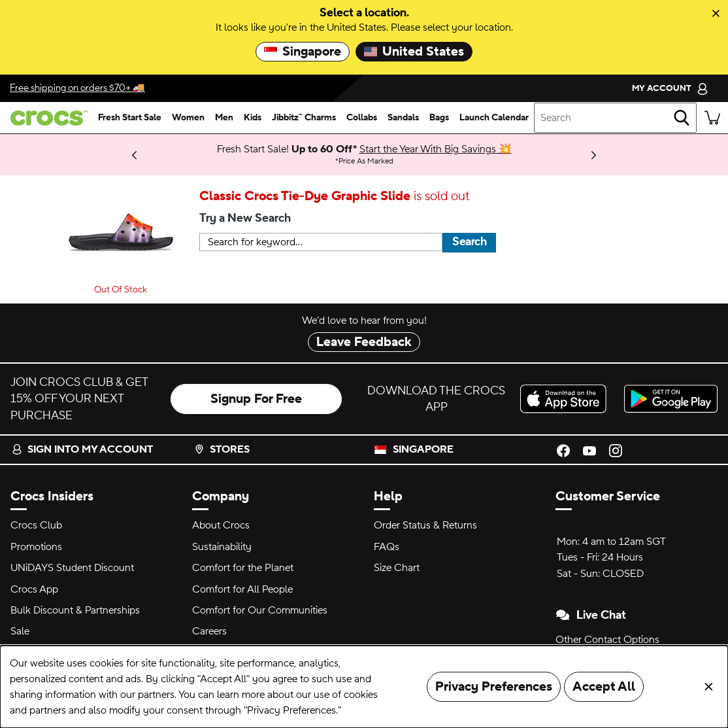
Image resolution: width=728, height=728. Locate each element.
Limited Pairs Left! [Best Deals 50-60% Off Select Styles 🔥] (66, 154)
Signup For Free (256, 398)
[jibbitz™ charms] (304, 117)
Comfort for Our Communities (259, 610)
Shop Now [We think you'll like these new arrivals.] (55, 154)
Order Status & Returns (425, 525)
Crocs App (34, 589)
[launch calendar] (494, 117)
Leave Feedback (364, 342)
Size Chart (397, 567)
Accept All (603, 686)
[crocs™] (46, 118)
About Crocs (221, 525)
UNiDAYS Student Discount (72, 567)
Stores (222, 449)
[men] (224, 117)
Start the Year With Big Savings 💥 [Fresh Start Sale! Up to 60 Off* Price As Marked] (435, 149)
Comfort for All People (242, 589)
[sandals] (403, 117)
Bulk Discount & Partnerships (75, 610)
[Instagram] (615, 449)
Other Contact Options (607, 639)
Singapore (302, 51)
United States (414, 51)
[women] (188, 117)
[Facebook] (563, 449)
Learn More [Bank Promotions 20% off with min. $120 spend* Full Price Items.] (82, 149)
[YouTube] (589, 449)
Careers (209, 631)
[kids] (253, 117)
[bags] (439, 117)
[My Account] (670, 88)
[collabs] (361, 117)
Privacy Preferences (493, 686)
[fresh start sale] (130, 117)
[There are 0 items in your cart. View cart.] (712, 117)
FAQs (386, 546)
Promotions (36, 546)
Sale (19, 631)
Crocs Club (36, 525)
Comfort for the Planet (242, 567)
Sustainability (222, 546)
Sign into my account (82, 449)
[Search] (681, 117)
